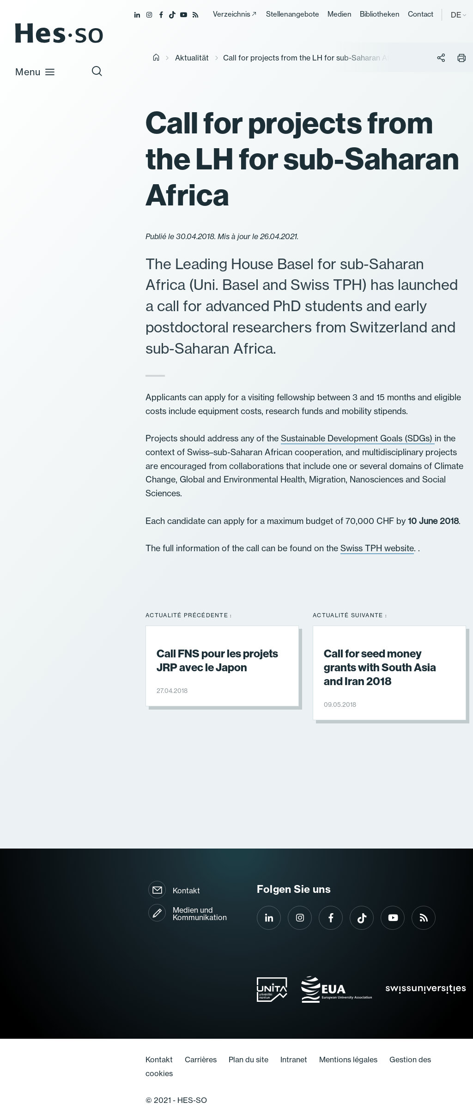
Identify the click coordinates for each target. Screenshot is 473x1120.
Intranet (293, 1059)
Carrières (201, 1059)
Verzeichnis (231, 14)
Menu (35, 71)
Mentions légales (348, 1059)
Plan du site (248, 1059)
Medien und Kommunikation (200, 913)
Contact (420, 14)
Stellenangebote (292, 14)
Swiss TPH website (377, 548)
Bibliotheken (380, 14)
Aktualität (192, 57)
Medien (339, 14)
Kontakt (186, 890)
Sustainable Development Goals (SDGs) (358, 438)
